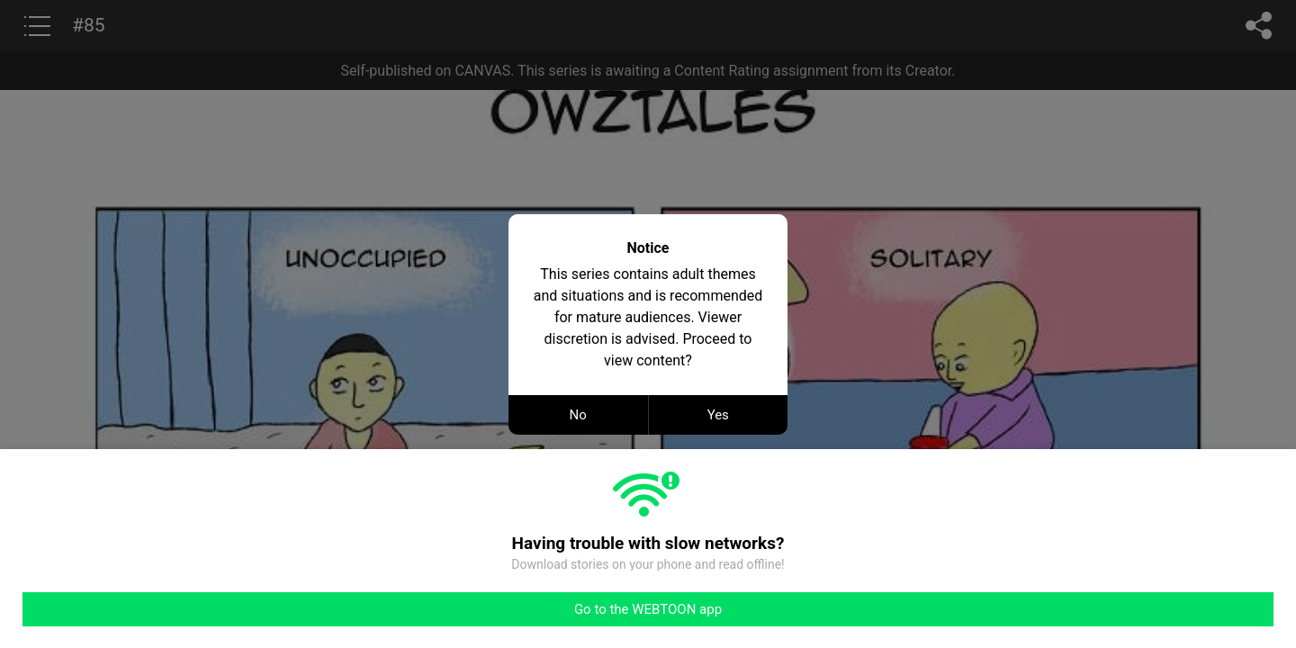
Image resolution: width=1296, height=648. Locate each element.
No (578, 415)
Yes (718, 415)
